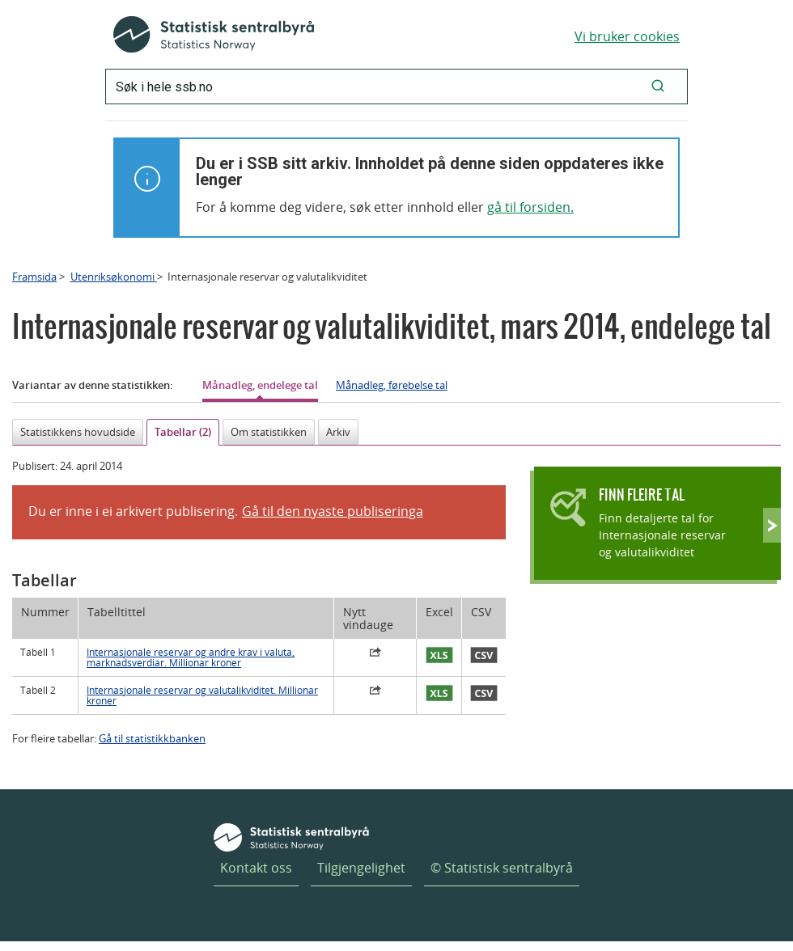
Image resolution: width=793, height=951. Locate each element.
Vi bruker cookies (627, 36)
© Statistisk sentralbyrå (501, 868)
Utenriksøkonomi (113, 276)
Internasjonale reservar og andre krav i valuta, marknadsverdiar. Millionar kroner (191, 657)
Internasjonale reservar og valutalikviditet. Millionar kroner (202, 695)
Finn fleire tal (642, 494)
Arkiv (338, 432)
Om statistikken (269, 432)
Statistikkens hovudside (77, 432)
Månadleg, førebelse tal (391, 385)
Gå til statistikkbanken (152, 738)
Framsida (34, 276)
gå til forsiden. (530, 207)
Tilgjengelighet (361, 868)
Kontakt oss (256, 868)
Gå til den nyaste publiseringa (332, 511)
